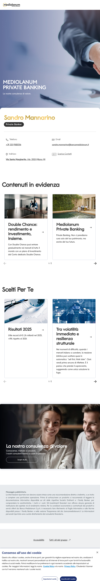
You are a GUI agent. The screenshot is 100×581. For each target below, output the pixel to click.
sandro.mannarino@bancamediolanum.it (70, 144)
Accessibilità (38, 540)
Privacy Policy (69, 567)
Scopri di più (22, 460)
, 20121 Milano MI (25, 159)
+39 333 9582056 (13, 144)
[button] (95, 263)
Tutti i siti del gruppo (60, 540)
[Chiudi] (97, 553)
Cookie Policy (48, 567)
